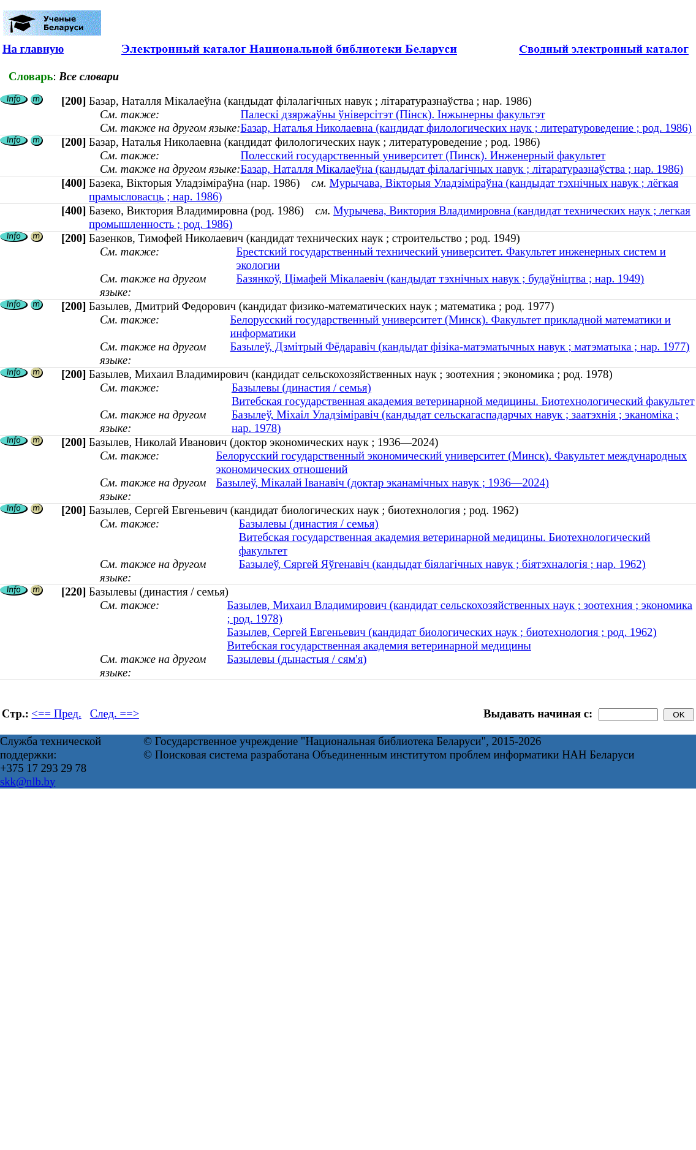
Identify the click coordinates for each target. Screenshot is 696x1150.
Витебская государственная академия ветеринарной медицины (379, 645)
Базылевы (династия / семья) (301, 387)
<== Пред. (56, 713)
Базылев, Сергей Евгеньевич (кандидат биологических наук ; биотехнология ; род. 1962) (442, 632)
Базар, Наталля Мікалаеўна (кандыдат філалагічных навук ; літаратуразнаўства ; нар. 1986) (461, 168)
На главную (33, 48)
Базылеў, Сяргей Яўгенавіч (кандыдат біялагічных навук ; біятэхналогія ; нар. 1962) (442, 564)
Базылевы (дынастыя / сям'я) (297, 659)
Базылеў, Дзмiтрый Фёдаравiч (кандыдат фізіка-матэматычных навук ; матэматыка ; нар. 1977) (460, 346)
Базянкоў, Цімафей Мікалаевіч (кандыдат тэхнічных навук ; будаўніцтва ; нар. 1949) (440, 278)
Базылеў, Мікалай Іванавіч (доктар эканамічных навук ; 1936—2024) (382, 482)
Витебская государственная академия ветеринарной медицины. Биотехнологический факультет (463, 401)
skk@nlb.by (27, 781)
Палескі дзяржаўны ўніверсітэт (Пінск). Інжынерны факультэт (392, 114)
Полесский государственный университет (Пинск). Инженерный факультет (422, 155)
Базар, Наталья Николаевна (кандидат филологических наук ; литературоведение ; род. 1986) (465, 127)
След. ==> (114, 713)
